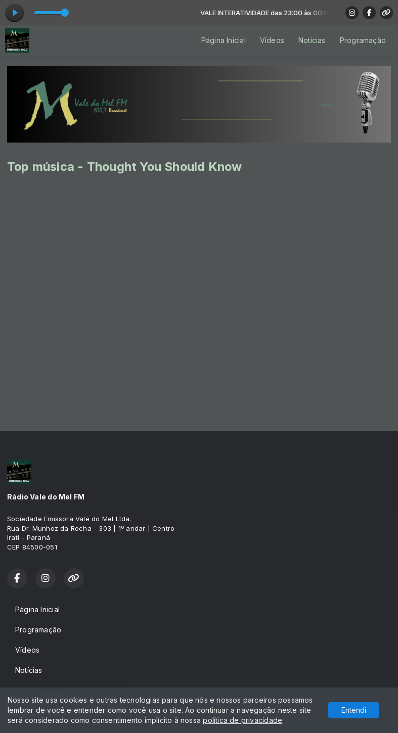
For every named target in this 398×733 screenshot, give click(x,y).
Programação (363, 40)
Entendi (353, 710)
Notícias (312, 40)
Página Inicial (223, 40)
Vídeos (272, 40)
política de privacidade (242, 720)
